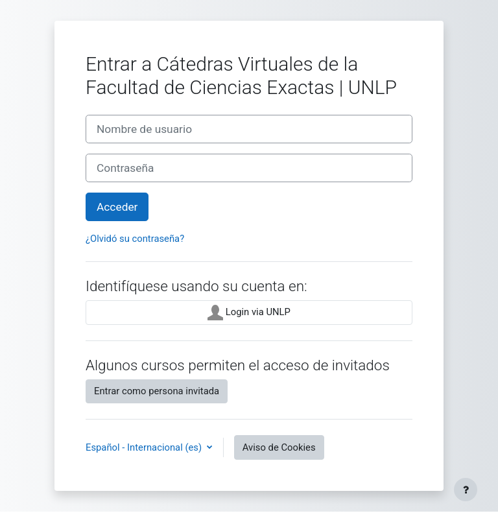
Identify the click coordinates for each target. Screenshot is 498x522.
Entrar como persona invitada (156, 391)
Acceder (117, 206)
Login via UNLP (249, 312)
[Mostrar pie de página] (465, 489)
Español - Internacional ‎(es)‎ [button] (145, 447)
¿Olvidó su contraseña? (135, 238)
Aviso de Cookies (279, 447)
